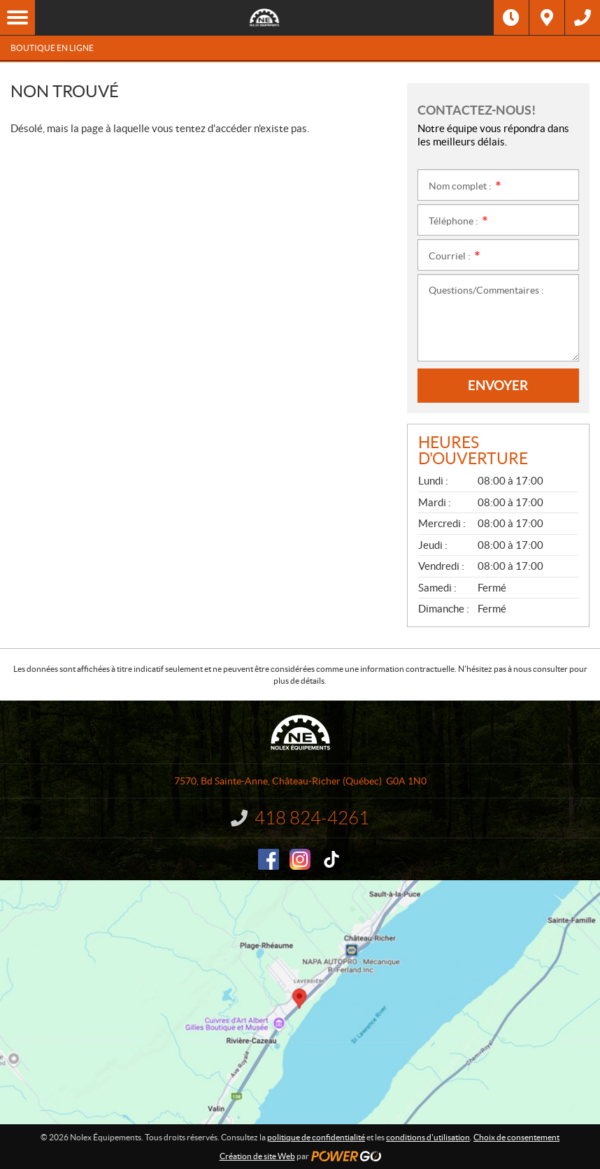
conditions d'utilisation (428, 1137)
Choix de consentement (516, 1137)
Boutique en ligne (52, 47)
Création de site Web (257, 1156)
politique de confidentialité (316, 1137)
